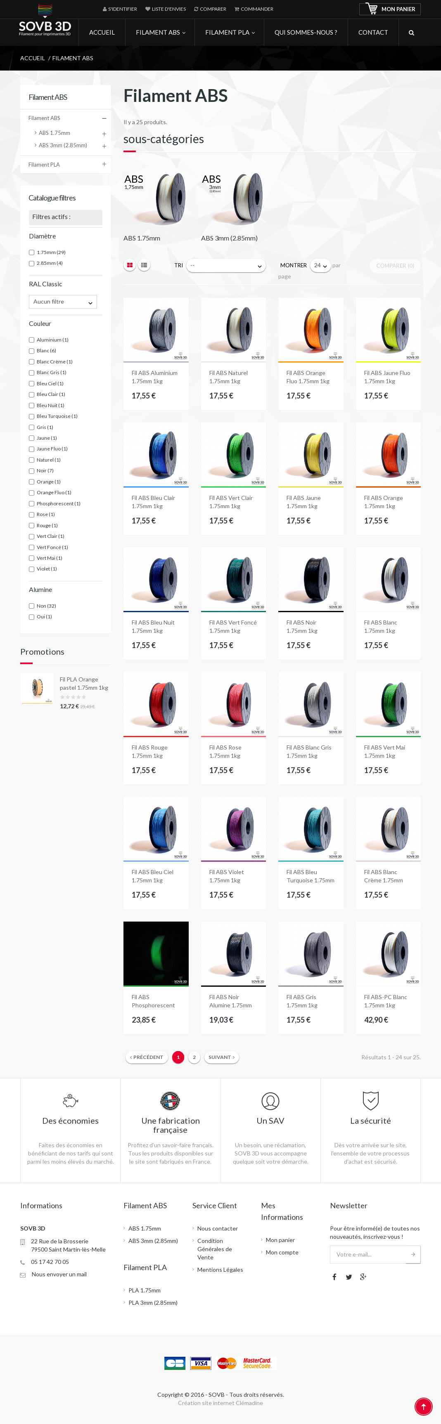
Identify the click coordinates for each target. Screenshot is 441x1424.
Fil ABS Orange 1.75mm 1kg (383, 501)
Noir (45, 470)
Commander (254, 9)
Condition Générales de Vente (214, 1249)
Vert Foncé (52, 547)
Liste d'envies (165, 9)
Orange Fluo (54, 492)
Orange (49, 482)
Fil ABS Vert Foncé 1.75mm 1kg (233, 626)
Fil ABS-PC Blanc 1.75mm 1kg (385, 1001)
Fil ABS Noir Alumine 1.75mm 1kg (230, 1001)
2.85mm (50, 263)
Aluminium (53, 340)
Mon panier (280, 1239)
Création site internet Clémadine (220, 1402)
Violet (47, 569)
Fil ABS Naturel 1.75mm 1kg (228, 376)
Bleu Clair (51, 394)
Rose (46, 514)
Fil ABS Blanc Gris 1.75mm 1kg (309, 751)
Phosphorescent (59, 503)
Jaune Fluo (52, 449)
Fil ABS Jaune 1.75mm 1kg (304, 501)
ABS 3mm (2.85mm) (63, 145)
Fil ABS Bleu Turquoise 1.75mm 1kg (310, 876)
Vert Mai (49, 558)
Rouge (47, 525)
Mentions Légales (220, 1269)
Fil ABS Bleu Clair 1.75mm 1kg (153, 501)
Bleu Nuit (50, 405)
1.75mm (51, 252)
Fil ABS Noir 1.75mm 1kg (302, 626)
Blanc (46, 350)
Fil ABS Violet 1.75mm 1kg (226, 876)
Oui (44, 616)
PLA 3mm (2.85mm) (153, 1302)
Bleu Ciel (50, 383)
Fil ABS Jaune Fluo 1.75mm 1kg (387, 376)
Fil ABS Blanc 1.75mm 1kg (380, 626)
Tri (178, 265)
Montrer (293, 265)
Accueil (32, 57)
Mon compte (282, 1252)
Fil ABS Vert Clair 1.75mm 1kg (231, 501)
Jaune (47, 438)
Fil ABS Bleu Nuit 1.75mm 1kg (153, 626)
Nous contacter (217, 1228)
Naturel (49, 460)
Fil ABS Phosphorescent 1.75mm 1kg (153, 1001)
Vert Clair (50, 536)
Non (46, 606)
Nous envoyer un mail (59, 1274)
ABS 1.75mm (54, 133)
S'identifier (120, 9)
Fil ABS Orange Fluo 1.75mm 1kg (308, 376)
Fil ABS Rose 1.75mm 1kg (225, 751)
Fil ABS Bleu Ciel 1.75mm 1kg (152, 876)
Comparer (210, 9)
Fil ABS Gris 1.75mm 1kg (302, 1001)
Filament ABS (44, 118)
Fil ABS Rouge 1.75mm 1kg (150, 751)
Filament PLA (44, 164)
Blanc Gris (51, 372)
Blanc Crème (55, 361)
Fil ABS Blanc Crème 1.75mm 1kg (383, 876)
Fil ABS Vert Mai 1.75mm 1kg (384, 751)
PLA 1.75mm (144, 1290)
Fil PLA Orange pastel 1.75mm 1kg (84, 683)
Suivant (222, 1057)
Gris (45, 427)
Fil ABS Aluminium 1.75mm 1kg (155, 376)
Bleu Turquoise (57, 416)
